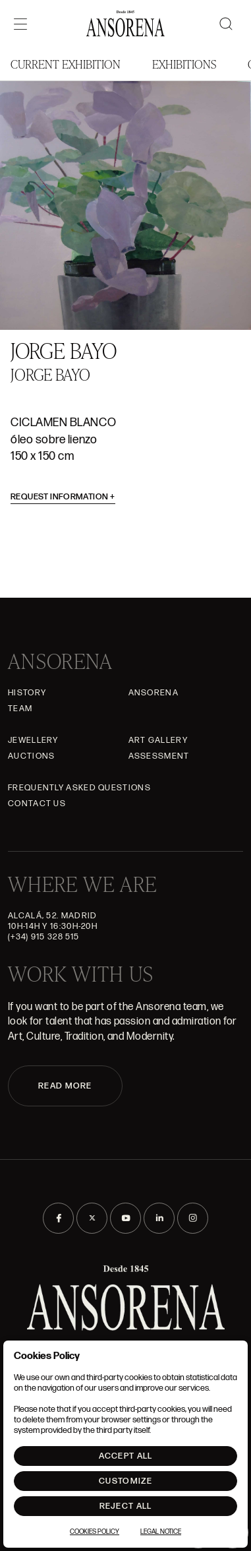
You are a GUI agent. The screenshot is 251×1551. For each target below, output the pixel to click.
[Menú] (20, 23)
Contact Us (37, 803)
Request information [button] (63, 497)
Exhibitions (184, 63)
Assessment (159, 756)
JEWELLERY (33, 740)
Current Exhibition (66, 63)
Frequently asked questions (79, 787)
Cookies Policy (94, 1532)
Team (20, 708)
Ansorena (153, 692)
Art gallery (158, 740)
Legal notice (160, 1532)
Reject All (125, 1506)
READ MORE (65, 1086)
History (27, 692)
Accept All (126, 1456)
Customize (125, 1481)
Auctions (31, 756)
